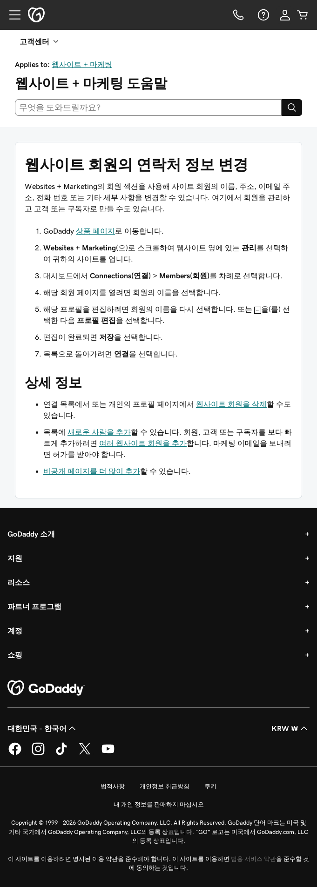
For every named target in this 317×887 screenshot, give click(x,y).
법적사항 (113, 786)
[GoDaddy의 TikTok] (61, 753)
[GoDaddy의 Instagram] (38, 753)
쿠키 (210, 786)
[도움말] (262, 15)
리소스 (18, 582)
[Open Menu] (11, 15)
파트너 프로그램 (34, 606)
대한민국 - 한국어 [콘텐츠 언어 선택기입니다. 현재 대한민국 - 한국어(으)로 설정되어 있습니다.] (42, 728)
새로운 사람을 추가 (99, 432)
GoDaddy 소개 (31, 534)
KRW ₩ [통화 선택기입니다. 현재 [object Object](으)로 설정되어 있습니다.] (290, 728)
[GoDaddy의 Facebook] (14, 753)
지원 (14, 558)
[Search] (292, 107)
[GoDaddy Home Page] (46, 688)
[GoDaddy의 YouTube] (108, 753)
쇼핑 (14, 655)
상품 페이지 (95, 231)
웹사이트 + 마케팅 (82, 64)
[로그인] (285, 15)
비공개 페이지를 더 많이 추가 (91, 471)
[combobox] (148, 107)
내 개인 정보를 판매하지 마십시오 (159, 804)
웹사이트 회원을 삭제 (231, 404)
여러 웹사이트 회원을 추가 (143, 443)
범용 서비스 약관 (253, 859)
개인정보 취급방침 (164, 786)
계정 (14, 630)
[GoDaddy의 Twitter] (84, 753)
